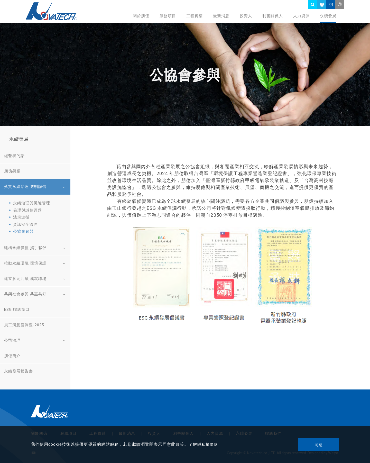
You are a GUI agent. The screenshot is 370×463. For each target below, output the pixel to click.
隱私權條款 (207, 444)
